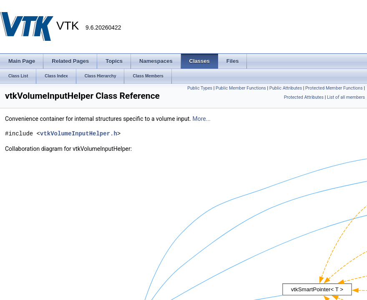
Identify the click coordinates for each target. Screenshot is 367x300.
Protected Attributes (304, 97)
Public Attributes (285, 88)
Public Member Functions (241, 88)
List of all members (346, 97)
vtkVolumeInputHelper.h (78, 134)
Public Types (199, 88)
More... (202, 118)
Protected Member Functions (334, 88)
